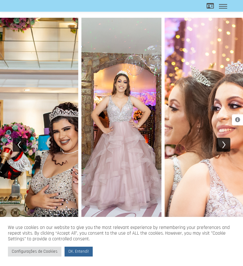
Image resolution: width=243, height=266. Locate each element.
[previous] (20, 145)
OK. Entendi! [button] (78, 251)
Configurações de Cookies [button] (35, 251)
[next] (223, 145)
